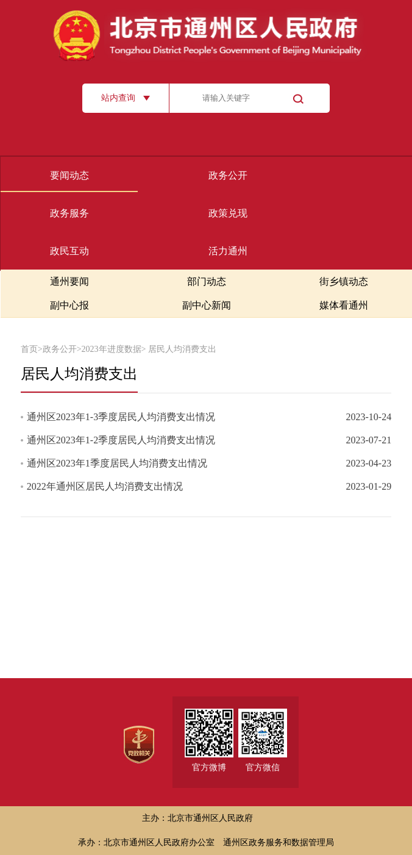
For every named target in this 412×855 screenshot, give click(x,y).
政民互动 (69, 251)
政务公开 (227, 175)
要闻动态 (69, 175)
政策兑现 (227, 213)
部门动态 (206, 281)
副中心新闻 (206, 305)
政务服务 (69, 213)
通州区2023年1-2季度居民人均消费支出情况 (121, 440)
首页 (29, 349)
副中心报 (69, 305)
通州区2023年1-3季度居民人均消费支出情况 (121, 417)
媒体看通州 (343, 305)
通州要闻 (69, 281)
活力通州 (227, 251)
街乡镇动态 (343, 281)
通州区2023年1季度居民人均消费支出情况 (117, 463)
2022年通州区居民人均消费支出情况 (105, 486)
